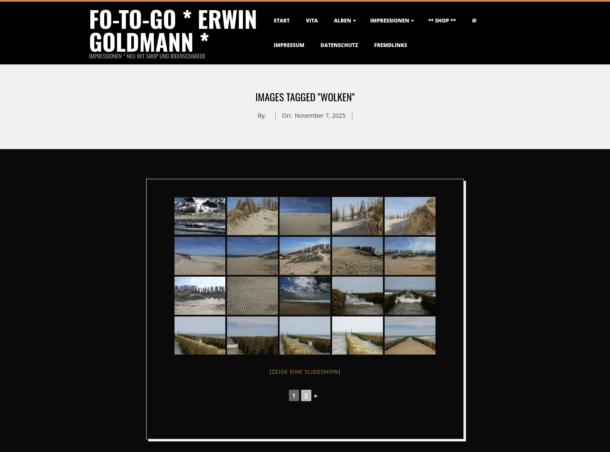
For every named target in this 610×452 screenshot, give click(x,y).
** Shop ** (442, 20)
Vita (312, 20)
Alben (342, 20)
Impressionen (389, 20)
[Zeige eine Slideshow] (305, 371)
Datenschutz (339, 45)
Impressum (289, 45)
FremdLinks (390, 45)
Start (282, 20)
